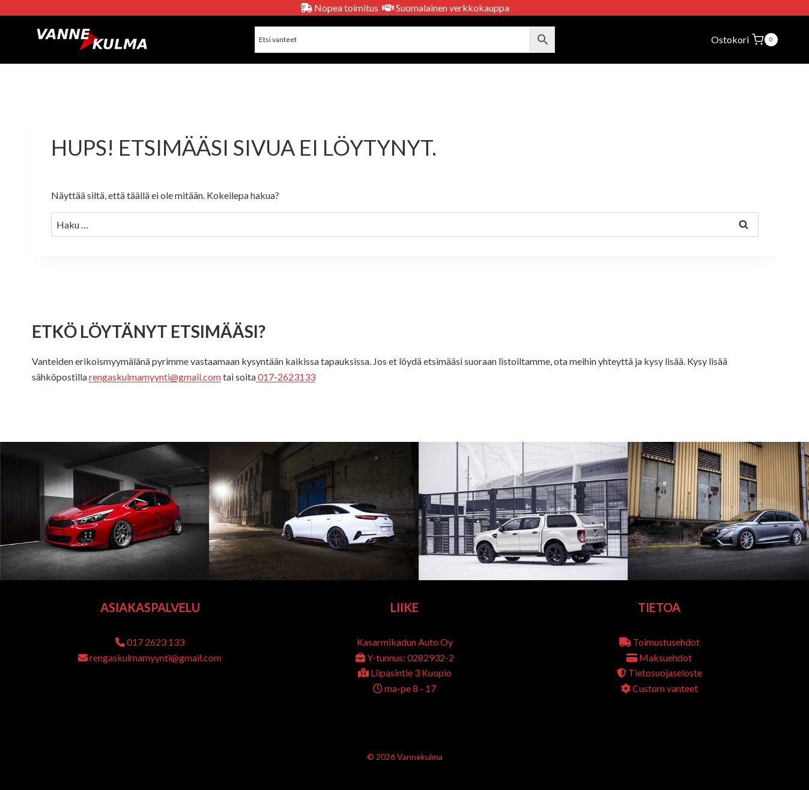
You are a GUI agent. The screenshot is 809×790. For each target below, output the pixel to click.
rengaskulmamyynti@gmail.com (155, 376)
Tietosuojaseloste (665, 672)
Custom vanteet (665, 688)
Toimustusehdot (666, 642)
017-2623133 (285, 376)
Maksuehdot (665, 657)
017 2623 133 (155, 642)
